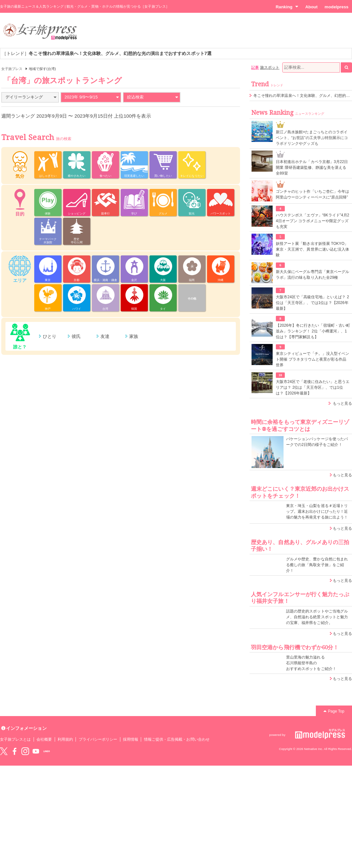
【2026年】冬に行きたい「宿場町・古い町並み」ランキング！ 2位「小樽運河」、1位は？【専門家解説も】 (313, 331)
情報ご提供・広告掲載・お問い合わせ (177, 739)
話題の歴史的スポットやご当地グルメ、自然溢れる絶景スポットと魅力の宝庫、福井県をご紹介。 (317, 617)
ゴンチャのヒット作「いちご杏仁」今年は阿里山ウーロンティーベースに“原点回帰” (312, 194)
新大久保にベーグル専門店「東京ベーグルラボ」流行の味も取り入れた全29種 (312, 274)
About (311, 6)
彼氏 (76, 336)
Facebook (14, 751)
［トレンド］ (107, 53)
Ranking (287, 6)
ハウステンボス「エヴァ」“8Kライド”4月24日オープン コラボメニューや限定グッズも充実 (312, 221)
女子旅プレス (11, 69)
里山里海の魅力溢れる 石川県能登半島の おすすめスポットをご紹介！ (311, 663)
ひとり (49, 336)
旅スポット (269, 67)
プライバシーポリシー (98, 739)
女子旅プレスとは (15, 739)
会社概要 (44, 739)
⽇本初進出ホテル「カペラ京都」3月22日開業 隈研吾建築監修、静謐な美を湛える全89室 (312, 168)
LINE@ (47, 751)
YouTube (36, 751)
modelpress (336, 6)
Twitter (4, 751)
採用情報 (130, 739)
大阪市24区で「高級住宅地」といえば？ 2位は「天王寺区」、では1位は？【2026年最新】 (312, 303)
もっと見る (342, 403)
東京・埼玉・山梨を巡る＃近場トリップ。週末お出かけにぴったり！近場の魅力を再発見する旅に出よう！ (317, 511)
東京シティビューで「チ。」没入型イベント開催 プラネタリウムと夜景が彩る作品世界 (312, 359)
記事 (255, 67)
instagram (25, 751)
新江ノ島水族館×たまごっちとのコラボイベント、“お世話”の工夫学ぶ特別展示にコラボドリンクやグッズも (312, 138)
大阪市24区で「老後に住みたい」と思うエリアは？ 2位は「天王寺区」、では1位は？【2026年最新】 (313, 387)
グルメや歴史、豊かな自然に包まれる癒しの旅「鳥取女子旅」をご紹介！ (317, 565)
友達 (104, 336)
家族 (133, 336)
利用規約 (65, 739)
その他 (192, 298)
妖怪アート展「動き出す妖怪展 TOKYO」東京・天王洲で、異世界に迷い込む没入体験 (312, 249)
